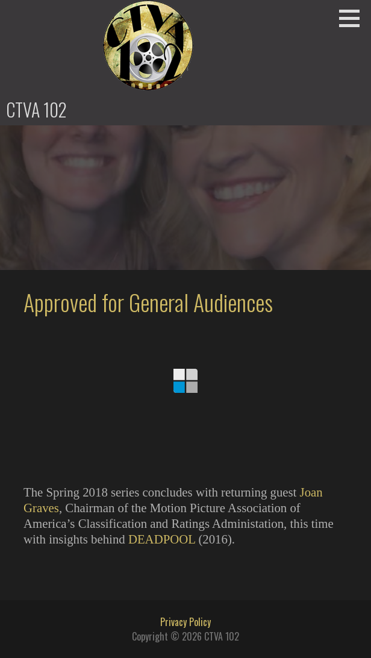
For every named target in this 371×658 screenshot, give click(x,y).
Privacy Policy (185, 622)
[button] (353, 18)
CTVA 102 (36, 109)
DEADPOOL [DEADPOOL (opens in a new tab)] (161, 539)
